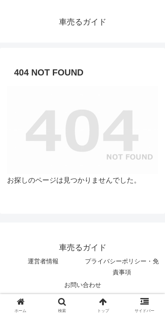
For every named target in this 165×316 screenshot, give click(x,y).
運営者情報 (43, 261)
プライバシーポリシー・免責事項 (122, 267)
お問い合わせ (82, 284)
